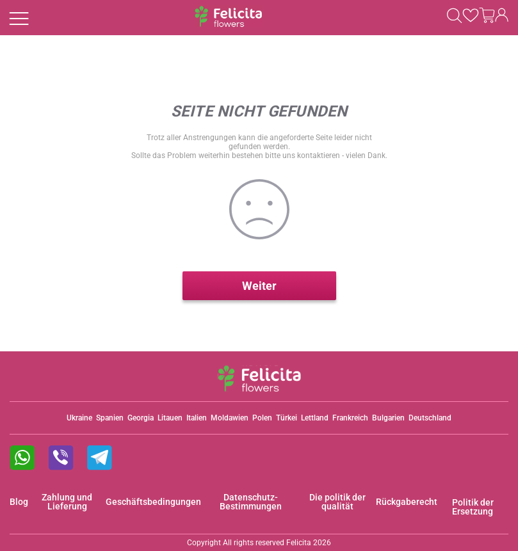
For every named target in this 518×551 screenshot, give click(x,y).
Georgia (140, 417)
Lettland (314, 417)
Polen (262, 417)
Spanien (110, 417)
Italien (196, 417)
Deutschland (430, 417)
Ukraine (79, 417)
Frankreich (350, 417)
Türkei (286, 417)
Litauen (170, 417)
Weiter (259, 285)
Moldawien (229, 417)
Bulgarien (388, 417)
